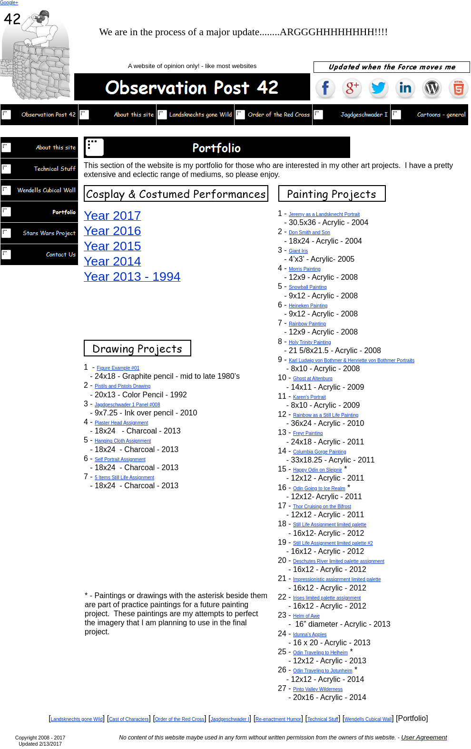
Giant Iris (298, 251)
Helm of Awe (306, 616)
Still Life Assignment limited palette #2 (333, 543)
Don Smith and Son (309, 232)
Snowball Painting (308, 287)
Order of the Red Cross (179, 719)
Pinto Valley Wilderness (318, 689)
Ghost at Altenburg (313, 378)
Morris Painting (305, 269)
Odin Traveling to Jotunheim (323, 670)
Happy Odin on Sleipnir (317, 470)
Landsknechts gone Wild (77, 719)
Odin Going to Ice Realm (319, 488)
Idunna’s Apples (309, 634)
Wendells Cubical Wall (368, 719)
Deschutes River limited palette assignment (338, 561)
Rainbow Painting (307, 323)
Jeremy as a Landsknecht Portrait (324, 214)
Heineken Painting (308, 305)
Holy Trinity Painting (310, 342)
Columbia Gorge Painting (319, 451)
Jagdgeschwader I (230, 719)
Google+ (9, 2)
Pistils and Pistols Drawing (122, 386)
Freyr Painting (308, 433)
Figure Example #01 (118, 368)
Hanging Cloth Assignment (123, 440)
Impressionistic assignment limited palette (337, 579)
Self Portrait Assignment (120, 459)
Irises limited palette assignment (327, 598)
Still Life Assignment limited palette (329, 524)
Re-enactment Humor (278, 719)
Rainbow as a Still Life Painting (325, 415)
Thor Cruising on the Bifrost (322, 506)
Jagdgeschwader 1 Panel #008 (127, 404)
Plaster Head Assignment (121, 422)
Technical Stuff (322, 719)
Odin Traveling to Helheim (320, 652)
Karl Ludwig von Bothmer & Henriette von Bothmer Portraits (351, 360)
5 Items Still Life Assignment (124, 477)
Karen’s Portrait (309, 397)
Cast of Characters (128, 719)
